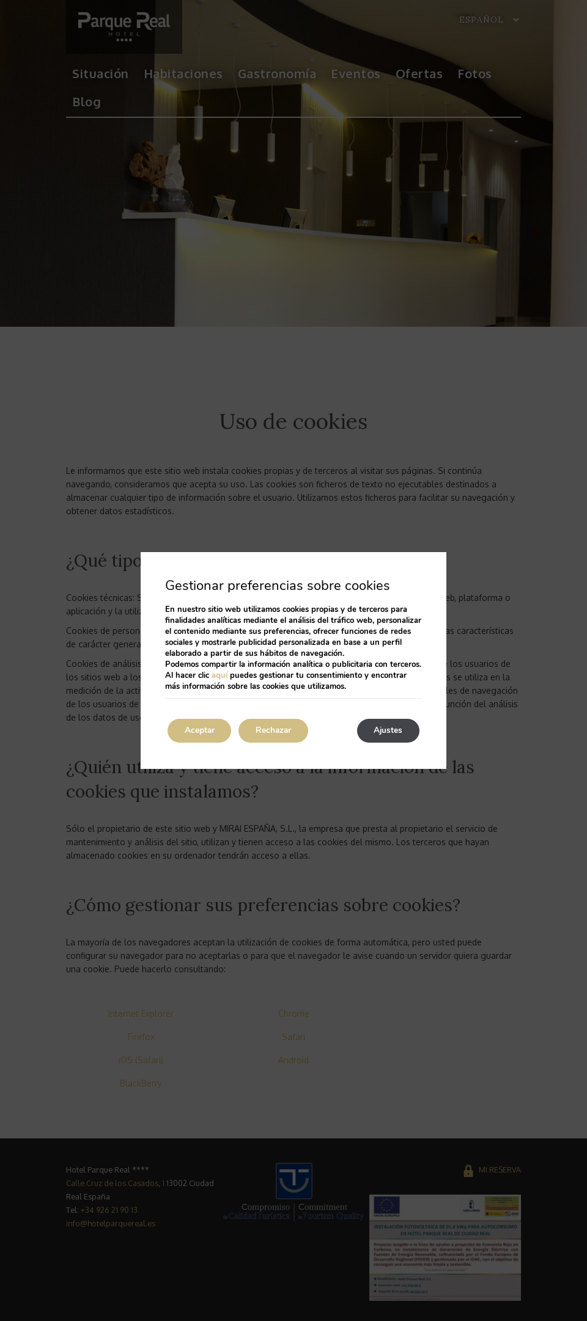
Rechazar (278, 731)
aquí (219, 675)
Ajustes (386, 731)
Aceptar (201, 731)
